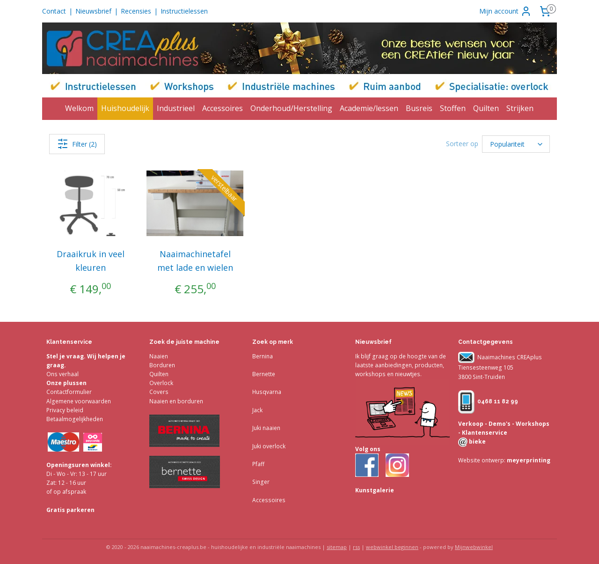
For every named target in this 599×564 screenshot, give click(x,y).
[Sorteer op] (515, 143)
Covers (158, 392)
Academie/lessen (369, 108)
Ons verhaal (62, 374)
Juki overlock (268, 446)
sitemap (337, 546)
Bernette (263, 374)
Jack (257, 410)
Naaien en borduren (176, 401)
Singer (261, 482)
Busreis (419, 108)
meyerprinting (527, 460)
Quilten (486, 108)
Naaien (158, 356)
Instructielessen (184, 11)
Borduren (162, 365)
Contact (54, 11)
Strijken (519, 108)
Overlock (161, 383)
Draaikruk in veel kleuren (90, 260)
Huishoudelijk (125, 108)
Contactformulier (69, 392)
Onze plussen (66, 383)
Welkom (79, 108)
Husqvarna (266, 392)
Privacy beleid (64, 410)
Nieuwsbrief (93, 11)
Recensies (136, 11)
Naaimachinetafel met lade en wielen (195, 260)
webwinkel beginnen (392, 546)
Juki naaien (266, 428)
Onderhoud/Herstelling (291, 108)
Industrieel (176, 108)
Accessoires (222, 108)
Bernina (262, 356)
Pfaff (258, 464)
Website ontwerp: (481, 460)
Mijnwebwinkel (474, 546)
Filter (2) (77, 143)
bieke (477, 441)
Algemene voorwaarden (78, 401)
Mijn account (505, 11)
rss (356, 546)
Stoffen (453, 108)
